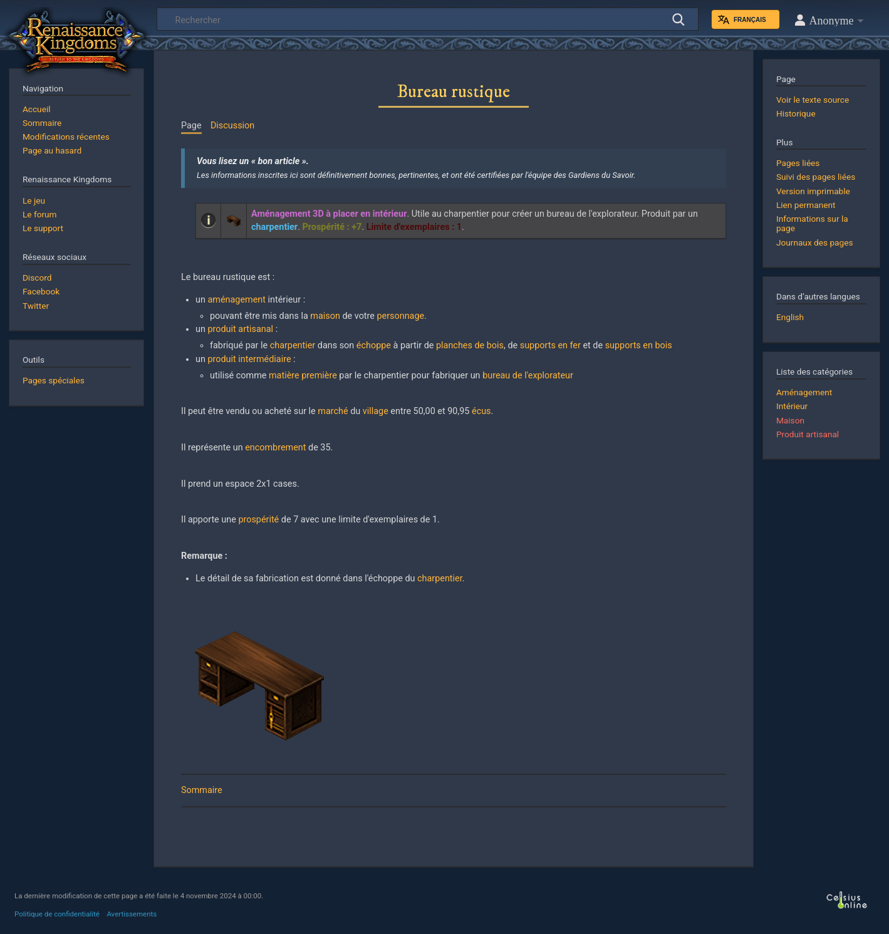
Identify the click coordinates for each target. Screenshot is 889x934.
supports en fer (550, 345)
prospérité (258, 519)
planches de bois (470, 345)
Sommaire (201, 790)
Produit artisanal (807, 434)
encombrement (275, 447)
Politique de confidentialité (57, 914)
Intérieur (792, 406)
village (375, 411)
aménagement (236, 299)
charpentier (293, 345)
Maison (790, 420)
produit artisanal (240, 329)
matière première (303, 375)
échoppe (373, 345)
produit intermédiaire (249, 359)
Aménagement (804, 392)
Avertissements (132, 914)
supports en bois (638, 345)
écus (481, 411)
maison (325, 316)
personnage (401, 316)
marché (333, 411)
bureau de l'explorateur (527, 375)
